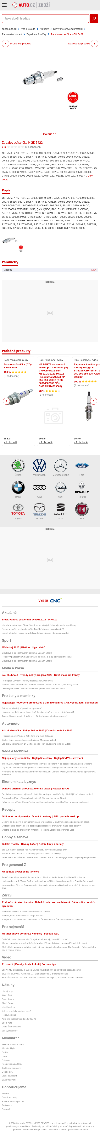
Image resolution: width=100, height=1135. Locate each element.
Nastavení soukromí (58, 1129)
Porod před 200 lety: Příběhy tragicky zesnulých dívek (27, 681)
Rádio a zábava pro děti (13, 1101)
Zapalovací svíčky (36, 34)
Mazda (39, 511)
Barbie (5, 1052)
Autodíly (44, 28)
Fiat (82, 511)
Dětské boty (7, 1072)
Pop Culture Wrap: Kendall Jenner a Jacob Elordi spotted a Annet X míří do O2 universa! (43, 877)
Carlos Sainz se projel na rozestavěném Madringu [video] (29, 740)
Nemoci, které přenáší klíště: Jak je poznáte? (23, 915)
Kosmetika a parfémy (12, 1064)
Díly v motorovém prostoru (68, 28)
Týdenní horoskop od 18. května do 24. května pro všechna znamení (34, 716)
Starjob (5, 1093)
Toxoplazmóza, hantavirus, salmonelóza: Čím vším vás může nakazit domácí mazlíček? (43, 919)
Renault (82, 489)
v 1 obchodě (10, 442)
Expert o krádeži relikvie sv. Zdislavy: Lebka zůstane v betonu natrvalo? (35, 633)
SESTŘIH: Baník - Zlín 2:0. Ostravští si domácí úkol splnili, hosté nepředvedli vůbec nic (43, 977)
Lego (4, 1056)
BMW (18, 489)
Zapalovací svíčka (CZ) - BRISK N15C (18, 366)
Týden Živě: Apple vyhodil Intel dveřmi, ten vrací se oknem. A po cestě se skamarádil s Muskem (47, 764)
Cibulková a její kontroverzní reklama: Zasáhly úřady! (27, 653)
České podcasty (9, 1097)
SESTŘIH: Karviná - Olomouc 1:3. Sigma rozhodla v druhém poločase (35, 974)
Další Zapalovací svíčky (16, 360)
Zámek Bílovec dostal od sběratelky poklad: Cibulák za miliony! (31, 853)
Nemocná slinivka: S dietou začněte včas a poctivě (26, 911)
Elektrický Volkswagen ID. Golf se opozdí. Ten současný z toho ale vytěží (36, 744)
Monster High (8, 1048)
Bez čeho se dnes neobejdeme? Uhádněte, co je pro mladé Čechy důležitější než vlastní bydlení (47, 794)
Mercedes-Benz (61, 467)
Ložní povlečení (9, 1076)
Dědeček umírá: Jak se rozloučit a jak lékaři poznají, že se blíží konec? (35, 939)
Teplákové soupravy (11, 1068)
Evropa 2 (6, 1109)
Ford (82, 467)
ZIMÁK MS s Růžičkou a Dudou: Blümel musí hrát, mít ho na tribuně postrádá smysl (41, 970)
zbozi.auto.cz (9, 28)
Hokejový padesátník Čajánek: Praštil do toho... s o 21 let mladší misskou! (37, 657)
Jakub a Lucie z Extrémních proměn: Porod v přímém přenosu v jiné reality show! (40, 684)
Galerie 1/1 (50, 134)
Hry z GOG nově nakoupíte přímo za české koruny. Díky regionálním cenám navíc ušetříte (44, 767)
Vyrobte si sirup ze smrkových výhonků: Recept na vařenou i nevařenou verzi (38, 830)
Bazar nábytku (8, 1080)
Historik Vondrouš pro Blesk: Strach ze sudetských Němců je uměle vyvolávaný (39, 625)
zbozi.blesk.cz (8, 1007)
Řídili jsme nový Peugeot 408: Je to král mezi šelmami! (27, 736)
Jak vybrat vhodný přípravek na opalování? (22, 708)
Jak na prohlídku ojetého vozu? (16, 1011)
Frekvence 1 (8, 1105)
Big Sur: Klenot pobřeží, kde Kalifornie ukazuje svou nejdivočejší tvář (34, 850)
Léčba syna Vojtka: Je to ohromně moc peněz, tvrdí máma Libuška (33, 688)
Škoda (18, 467)
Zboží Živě (7, 995)
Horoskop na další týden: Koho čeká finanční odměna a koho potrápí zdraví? (38, 712)
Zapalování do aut (12, 34)
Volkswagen (39, 467)
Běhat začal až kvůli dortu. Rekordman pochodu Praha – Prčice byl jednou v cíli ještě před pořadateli (49, 857)
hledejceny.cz (8, 991)
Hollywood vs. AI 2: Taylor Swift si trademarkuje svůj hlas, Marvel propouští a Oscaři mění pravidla (48, 881)
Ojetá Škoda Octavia (11, 1026)
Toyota (18, 511)
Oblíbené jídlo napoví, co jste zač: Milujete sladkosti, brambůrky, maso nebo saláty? (41, 826)
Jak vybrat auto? (10, 1031)
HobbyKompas (9, 1015)
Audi (39, 489)
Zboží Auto (7, 1023)
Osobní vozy (8, 999)
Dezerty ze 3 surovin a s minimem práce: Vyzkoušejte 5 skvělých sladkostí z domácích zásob (46, 822)
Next (94, 401)
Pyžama (6, 1060)
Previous (6, 401)
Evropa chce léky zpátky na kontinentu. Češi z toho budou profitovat (34, 798)
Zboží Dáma (8, 1003)
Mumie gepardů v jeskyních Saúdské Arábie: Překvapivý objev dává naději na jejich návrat (44, 943)
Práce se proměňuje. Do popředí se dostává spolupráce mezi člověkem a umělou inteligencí (45, 802)
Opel (60, 489)
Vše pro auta (28, 28)
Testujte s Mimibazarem (13, 1044)
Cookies (43, 1129)
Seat (60, 511)
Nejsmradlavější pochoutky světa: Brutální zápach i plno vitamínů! (33, 629)
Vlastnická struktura (78, 1129)
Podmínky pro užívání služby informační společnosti (56, 1126)
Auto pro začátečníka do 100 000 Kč (19, 1019)
